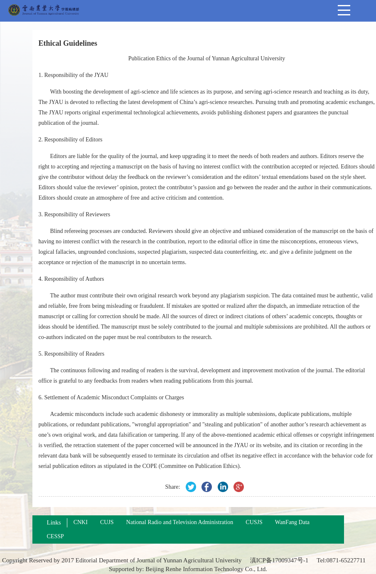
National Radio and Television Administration (179, 522)
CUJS (107, 522)
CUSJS (254, 522)
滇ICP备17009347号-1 (279, 560)
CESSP (55, 536)
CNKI (81, 522)
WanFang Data (292, 522)
